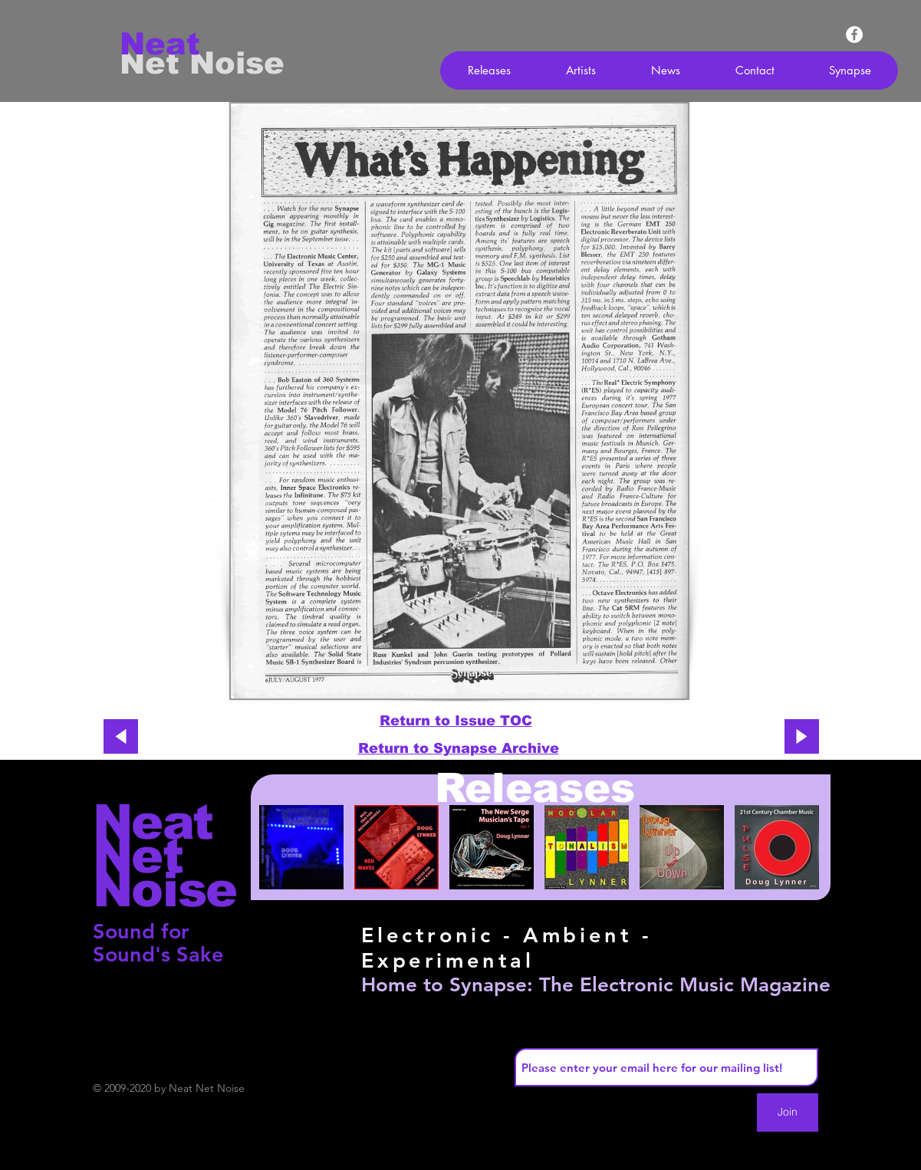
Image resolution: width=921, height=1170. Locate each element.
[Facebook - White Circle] (854, 34)
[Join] (787, 1112)
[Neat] (174, 43)
